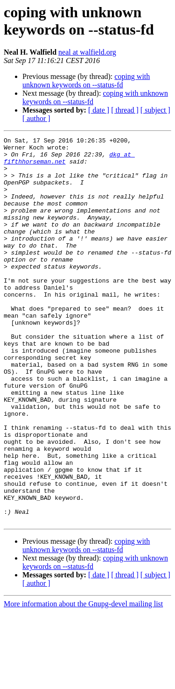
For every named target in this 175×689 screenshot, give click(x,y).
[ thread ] (125, 110)
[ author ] (36, 118)
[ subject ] (155, 110)
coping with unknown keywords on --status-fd (86, 80)
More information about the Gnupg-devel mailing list (83, 681)
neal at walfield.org (87, 52)
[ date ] (98, 110)
